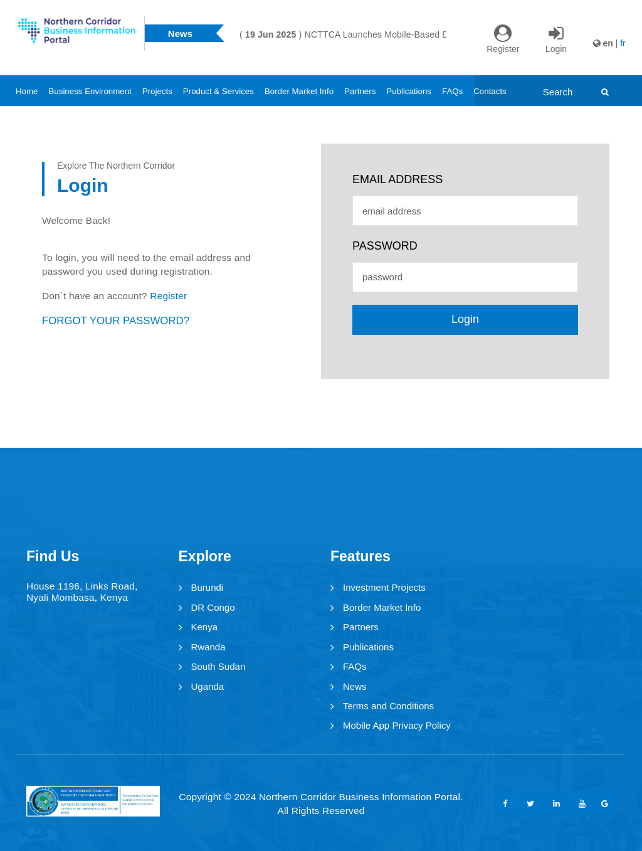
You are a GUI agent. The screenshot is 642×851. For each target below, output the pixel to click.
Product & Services (218, 91)
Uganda (207, 686)
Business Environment (89, 91)
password (385, 246)
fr (623, 43)
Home (27, 91)
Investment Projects (384, 587)
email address (397, 179)
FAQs (452, 91)
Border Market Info (299, 91)
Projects (157, 91)
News (355, 686)
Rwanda (208, 647)
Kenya (204, 626)
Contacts (489, 91)
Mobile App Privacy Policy (397, 725)
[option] (430, 34)
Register (168, 295)
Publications (408, 91)
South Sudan (218, 666)
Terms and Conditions (388, 705)
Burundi (207, 587)
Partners (360, 91)
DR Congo (213, 607)
